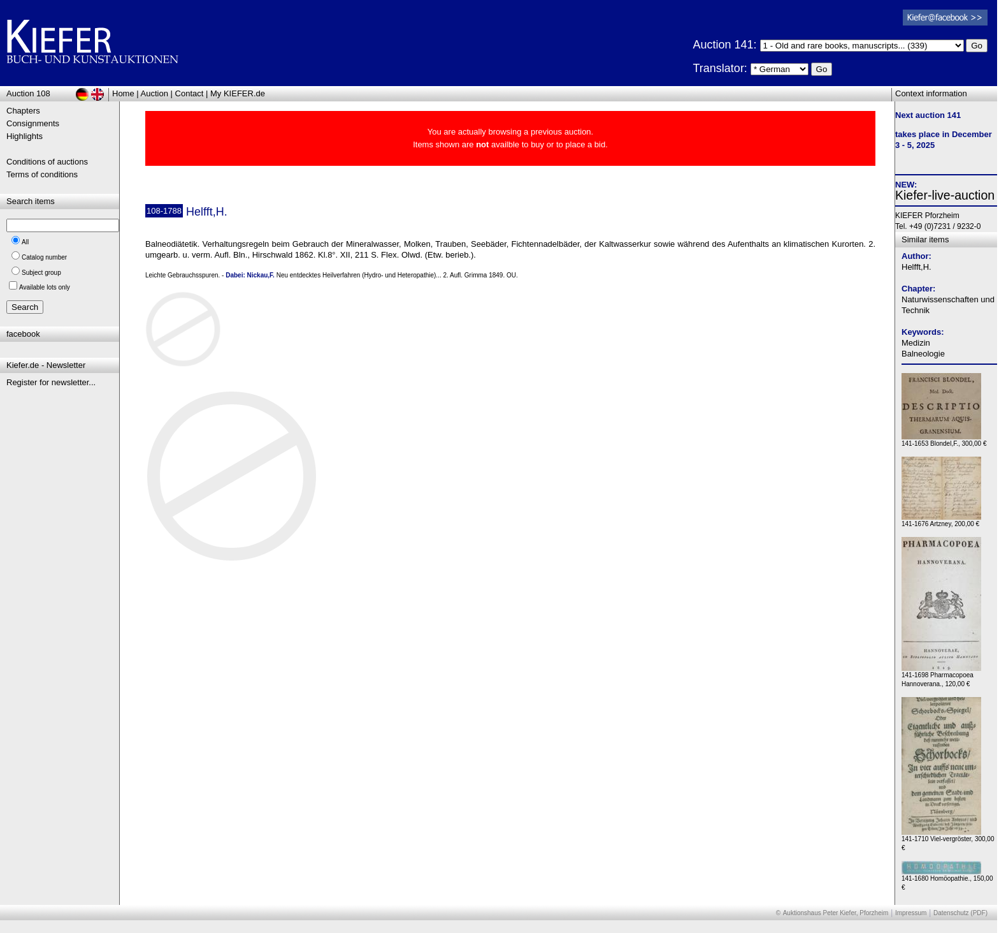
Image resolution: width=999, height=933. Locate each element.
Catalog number (44, 257)
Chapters (23, 110)
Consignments (32, 123)
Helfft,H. (916, 267)
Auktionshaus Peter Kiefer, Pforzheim (836, 912)
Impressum (910, 912)
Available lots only (44, 287)
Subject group (41, 272)
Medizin (916, 343)
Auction (154, 93)
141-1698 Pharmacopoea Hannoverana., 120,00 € (941, 676)
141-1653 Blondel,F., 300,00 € (944, 440)
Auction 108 (28, 93)
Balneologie (923, 353)
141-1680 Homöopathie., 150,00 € (947, 880)
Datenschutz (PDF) (960, 912)
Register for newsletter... (51, 382)
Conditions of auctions (47, 161)
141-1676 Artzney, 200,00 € (941, 520)
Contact (189, 93)
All (25, 242)
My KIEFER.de (237, 93)
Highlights (24, 136)
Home (123, 93)
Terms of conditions (42, 174)
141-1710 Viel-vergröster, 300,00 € (948, 840)
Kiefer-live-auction (945, 195)
